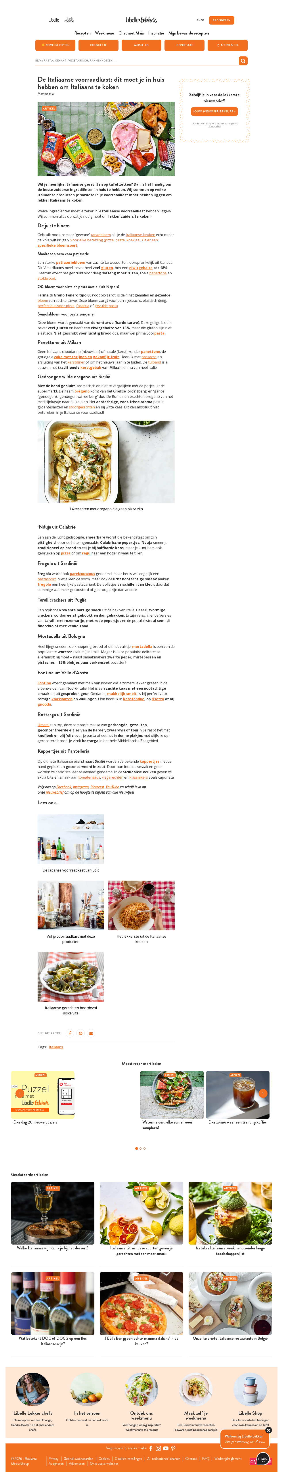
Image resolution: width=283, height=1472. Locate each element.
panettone (158, 272)
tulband (154, 362)
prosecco (149, 356)
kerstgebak (90, 367)
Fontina (44, 683)
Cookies (106, 1459)
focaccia (82, 305)
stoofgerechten (82, 407)
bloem (43, 300)
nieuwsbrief (54, 792)
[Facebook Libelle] (151, 1448)
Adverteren (79, 1463)
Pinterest (97, 786)
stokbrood (46, 278)
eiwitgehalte (141, 267)
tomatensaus (89, 777)
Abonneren (57, 1463)
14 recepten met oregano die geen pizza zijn (106, 508)
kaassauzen (62, 699)
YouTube (112, 786)
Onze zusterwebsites (107, 1463)
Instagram (81, 786)
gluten (107, 267)
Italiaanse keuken (140, 234)
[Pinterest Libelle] (174, 1448)
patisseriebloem (70, 262)
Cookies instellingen (131, 1459)
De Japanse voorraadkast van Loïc (71, 870)
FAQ (210, 1459)
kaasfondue (133, 699)
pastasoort (47, 578)
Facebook (63, 786)
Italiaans (56, 1047)
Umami (43, 724)
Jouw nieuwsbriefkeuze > (214, 111)
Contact (196, 1459)
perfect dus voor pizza (56, 305)
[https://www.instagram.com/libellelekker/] (159, 1448)
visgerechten (112, 777)
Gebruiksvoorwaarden (80, 1459)
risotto (158, 699)
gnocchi (44, 704)
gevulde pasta (106, 305)
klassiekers (138, 777)
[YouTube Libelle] (166, 1448)
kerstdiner (76, 362)
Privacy (54, 1459)
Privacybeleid (214, 126)
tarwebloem (101, 234)
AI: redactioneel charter (167, 1459)
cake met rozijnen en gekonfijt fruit (86, 356)
